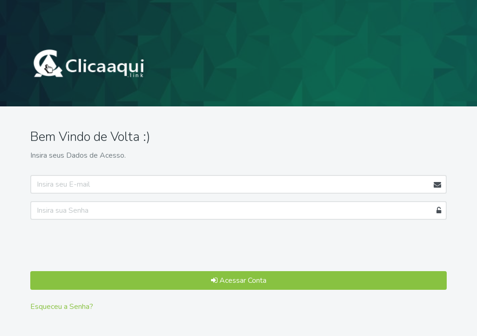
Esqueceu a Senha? (61, 306)
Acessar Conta (238, 280)
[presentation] (101, 245)
